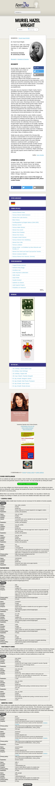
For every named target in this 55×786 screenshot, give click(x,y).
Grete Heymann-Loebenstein (20, 272)
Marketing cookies (6, 703)
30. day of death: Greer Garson (21, 383)
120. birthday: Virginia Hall (20, 373)
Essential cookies (6, 499)
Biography (13, 59)
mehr (41, 290)
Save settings (27, 784)
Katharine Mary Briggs (19, 267)
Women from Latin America (20, 217)
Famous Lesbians (17, 245)
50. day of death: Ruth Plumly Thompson (24, 381)
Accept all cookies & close (27, 484)
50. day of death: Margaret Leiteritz (22, 378)
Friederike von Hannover (19, 287)
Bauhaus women (17, 225)
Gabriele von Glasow (18, 282)
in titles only (31, 30)
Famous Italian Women (19, 227)
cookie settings (40, 472)
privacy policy (31, 472)
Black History (16, 220)
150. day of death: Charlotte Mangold (23, 376)
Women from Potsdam (19, 232)
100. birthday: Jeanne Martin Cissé (22, 368)
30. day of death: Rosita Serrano (21, 386)
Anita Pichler (16, 277)
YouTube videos (4, 568)
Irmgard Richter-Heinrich (19, 265)
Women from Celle (18, 242)
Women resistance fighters (20, 254)
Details (3, 503)
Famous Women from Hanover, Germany (24, 256)
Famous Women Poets (19, 212)
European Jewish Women (19, 237)
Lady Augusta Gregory (19, 285)
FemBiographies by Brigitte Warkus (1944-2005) (26, 222)
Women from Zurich (18, 230)
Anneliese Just (16, 270)
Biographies (14, 38)
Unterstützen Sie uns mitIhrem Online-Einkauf (27, 427)
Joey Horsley (40, 155)
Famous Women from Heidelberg (22, 240)
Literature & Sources (23, 59)
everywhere (31, 28)
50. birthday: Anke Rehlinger (20, 371)
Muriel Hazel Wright (24, 38)
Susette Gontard (17, 280)
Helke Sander (16, 275)
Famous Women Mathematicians (21, 215)
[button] (38, 67)
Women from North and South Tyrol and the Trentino (27, 251)
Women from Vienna (18, 235)
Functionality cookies (7, 647)
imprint (24, 472)
